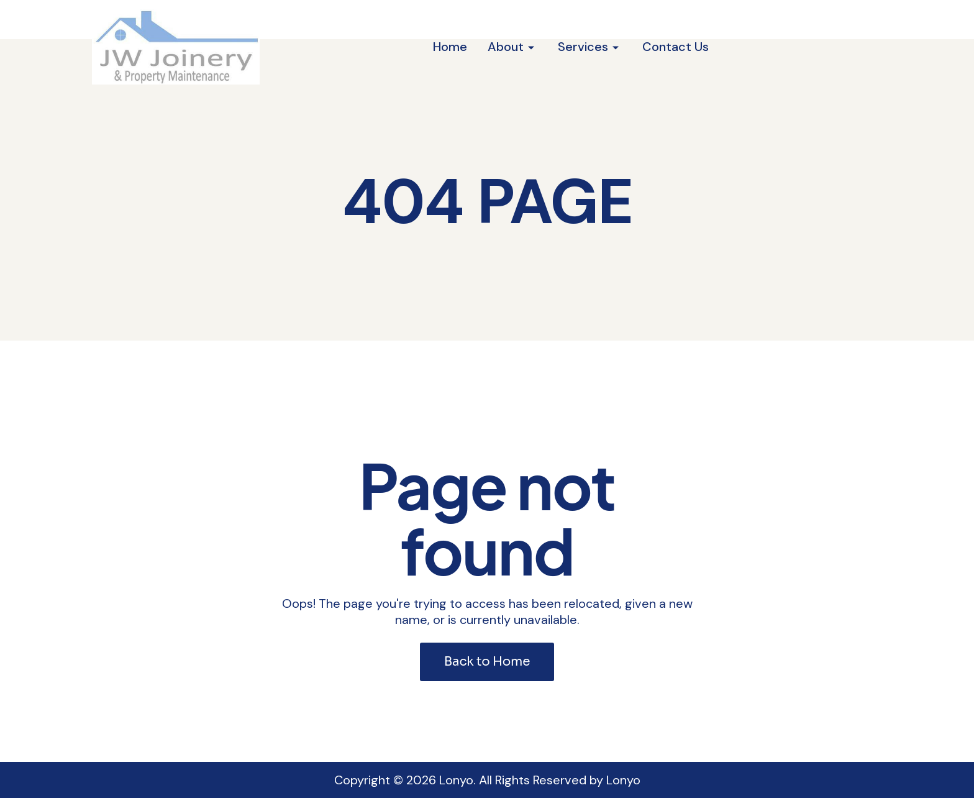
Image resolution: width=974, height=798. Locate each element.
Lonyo (623, 780)
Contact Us (675, 47)
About (506, 47)
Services (583, 47)
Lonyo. (457, 780)
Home (450, 47)
